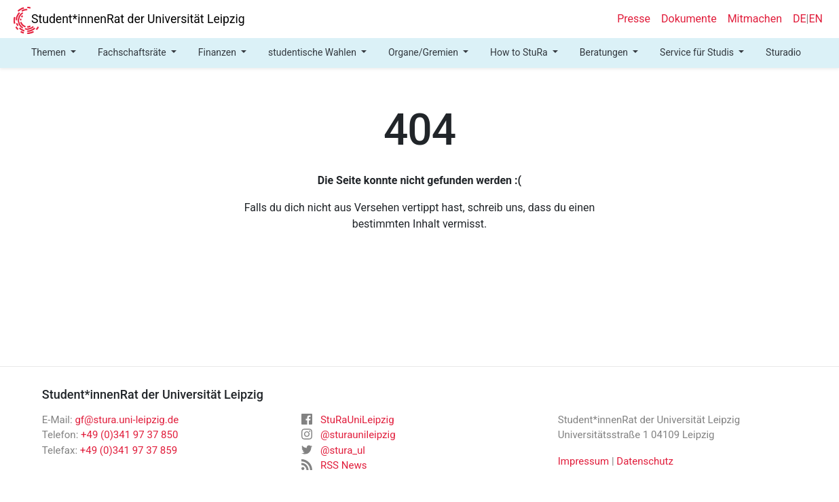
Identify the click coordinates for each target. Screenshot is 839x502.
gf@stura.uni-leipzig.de (127, 420)
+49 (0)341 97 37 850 (129, 435)
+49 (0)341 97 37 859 (128, 450)
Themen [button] (49, 52)
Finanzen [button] (218, 52)
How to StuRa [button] (520, 52)
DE (799, 18)
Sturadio (783, 52)
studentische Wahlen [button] (313, 52)
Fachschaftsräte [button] (133, 52)
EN (815, 18)
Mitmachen (755, 18)
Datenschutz (644, 461)
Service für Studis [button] (698, 52)
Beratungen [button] (605, 52)
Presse (633, 18)
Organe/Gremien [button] (424, 52)
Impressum (583, 461)
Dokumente (689, 18)
